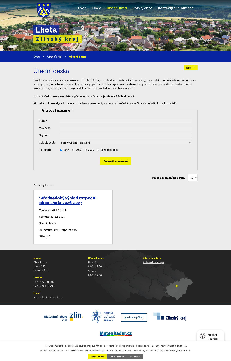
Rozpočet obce (109, 150)
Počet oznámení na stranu (168, 178)
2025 (79, 150)
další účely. (181, 345)
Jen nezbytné (117, 356)
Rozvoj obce (143, 8)
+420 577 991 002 (43, 282)
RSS (191, 67)
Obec (96, 8)
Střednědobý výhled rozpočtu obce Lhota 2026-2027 (68, 200)
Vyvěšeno (45, 128)
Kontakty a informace (176, 8)
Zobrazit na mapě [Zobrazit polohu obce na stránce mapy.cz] (153, 262)
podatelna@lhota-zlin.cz (47, 297)
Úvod (82, 8)
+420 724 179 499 (43, 286)
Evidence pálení (134, 317)
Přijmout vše (97, 356)
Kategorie (45, 150)
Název (43, 120)
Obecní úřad (117, 8)
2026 (91, 150)
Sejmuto (44, 135)
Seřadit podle (47, 142)
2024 (66, 150)
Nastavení (135, 356)
